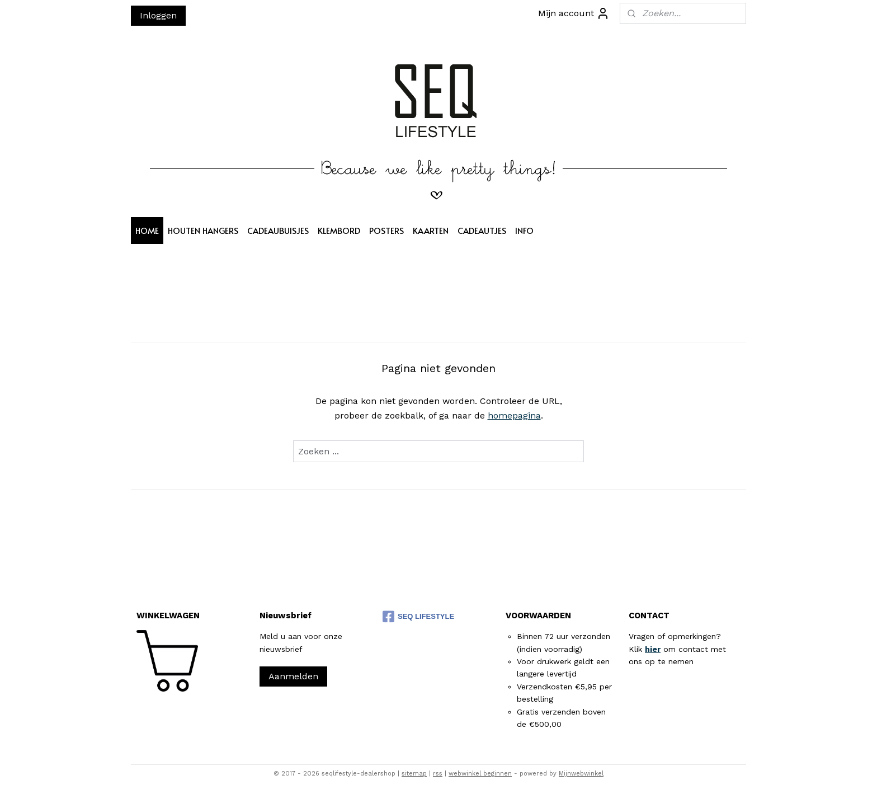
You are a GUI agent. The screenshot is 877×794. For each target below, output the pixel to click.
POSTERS (386, 230)
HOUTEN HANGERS (203, 230)
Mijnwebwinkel (581, 773)
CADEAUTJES (482, 230)
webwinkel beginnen (480, 773)
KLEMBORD (339, 230)
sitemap (414, 773)
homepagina (514, 415)
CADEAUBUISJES (278, 230)
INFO (524, 230)
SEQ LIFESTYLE (418, 616)
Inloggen (158, 15)
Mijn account (574, 13)
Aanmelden (293, 676)
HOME (147, 230)
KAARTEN (431, 230)
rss (437, 773)
